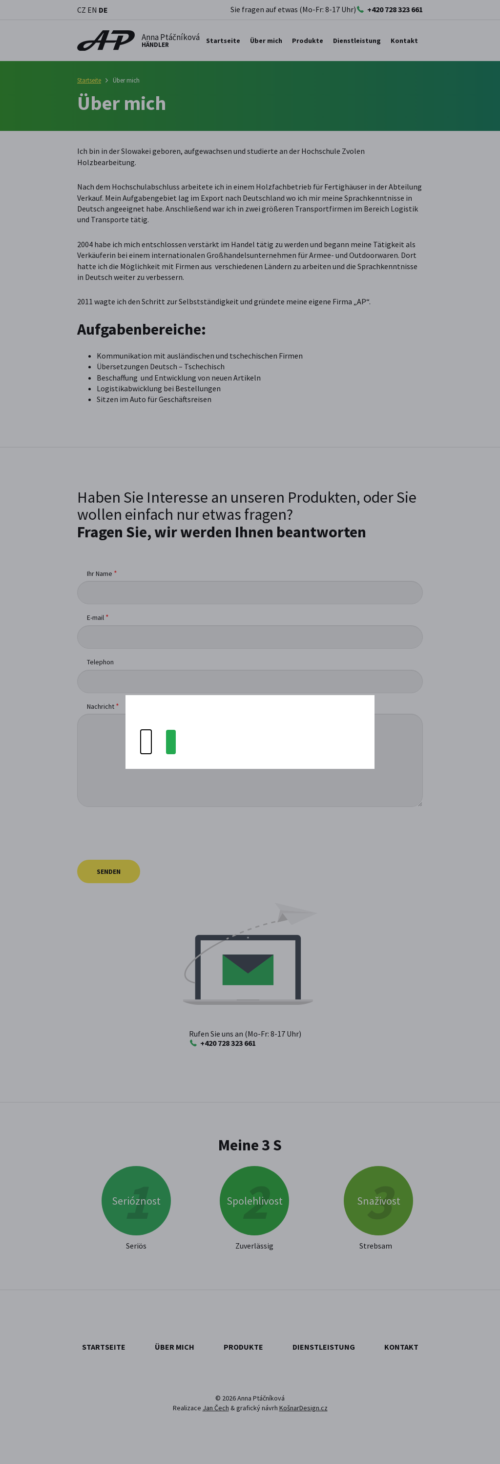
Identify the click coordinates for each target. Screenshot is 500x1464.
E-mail (95, 617)
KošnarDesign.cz (303, 1407)
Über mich (266, 40)
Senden (109, 871)
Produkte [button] (307, 40)
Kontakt (404, 40)
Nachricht (100, 706)
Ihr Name (99, 573)
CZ (81, 10)
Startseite (223, 40)
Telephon (100, 662)
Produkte (243, 1347)
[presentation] (151, 833)
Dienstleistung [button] (357, 40)
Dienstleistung (323, 1347)
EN (92, 10)
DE (103, 10)
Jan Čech (216, 1407)
